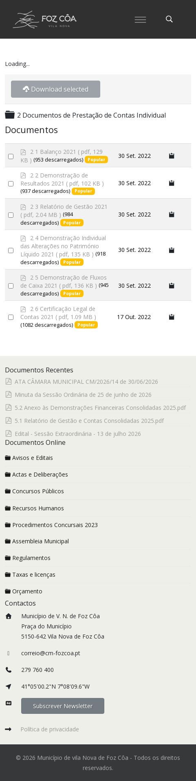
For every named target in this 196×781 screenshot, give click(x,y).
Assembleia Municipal (37, 541)
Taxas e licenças (30, 574)
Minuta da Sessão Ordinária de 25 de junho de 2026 (83, 394)
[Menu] (140, 19)
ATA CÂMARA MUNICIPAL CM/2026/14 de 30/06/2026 (86, 381)
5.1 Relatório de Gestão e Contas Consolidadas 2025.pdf (89, 420)
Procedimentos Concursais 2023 (51, 525)
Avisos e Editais (29, 458)
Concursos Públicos (34, 491)
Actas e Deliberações (36, 474)
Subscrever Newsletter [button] (62, 706)
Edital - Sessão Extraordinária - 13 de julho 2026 (78, 434)
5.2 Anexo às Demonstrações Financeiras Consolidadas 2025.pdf (100, 407)
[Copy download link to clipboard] (172, 155)
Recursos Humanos (34, 508)
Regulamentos (28, 558)
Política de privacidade (49, 729)
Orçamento (23, 591)
